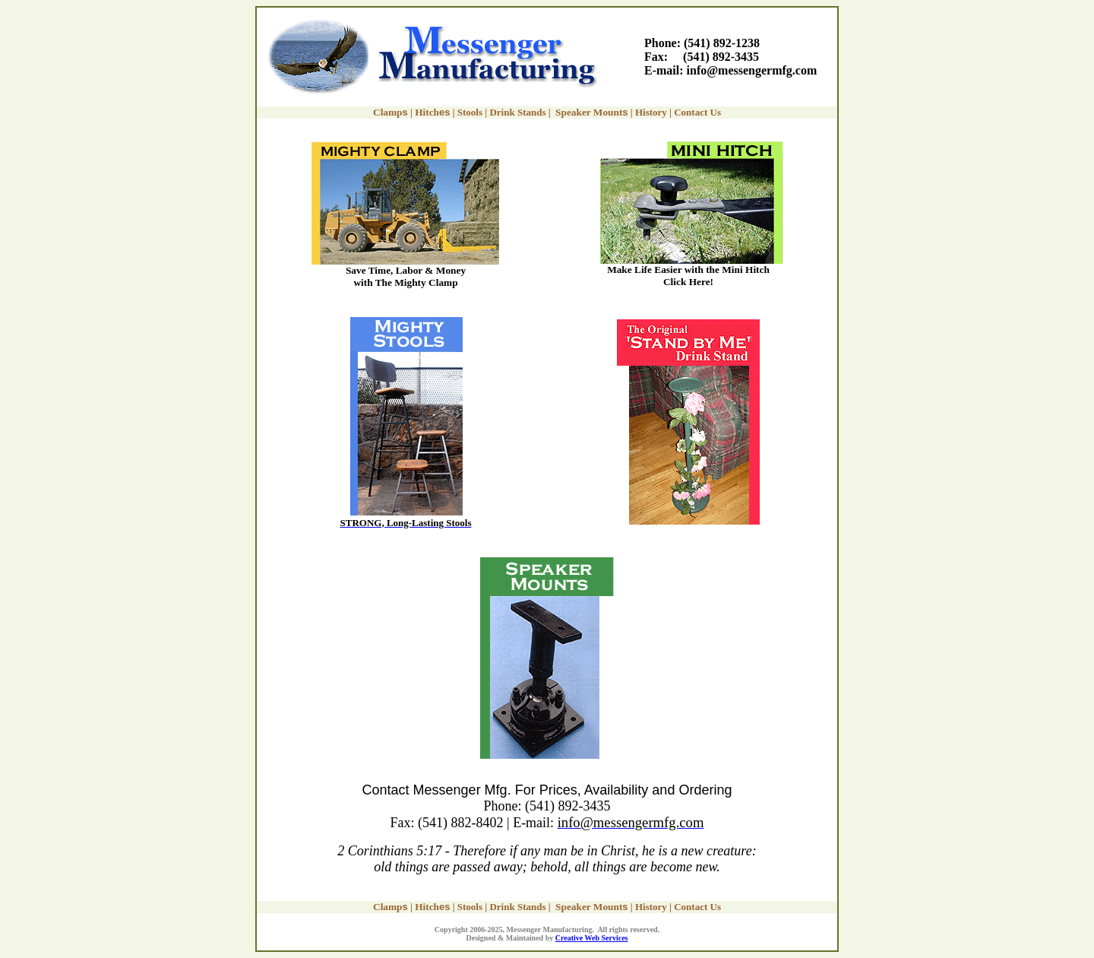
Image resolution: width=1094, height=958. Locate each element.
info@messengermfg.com (752, 70)
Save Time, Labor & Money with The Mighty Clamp (406, 276)
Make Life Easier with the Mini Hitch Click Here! (688, 275)
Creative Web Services (591, 938)
